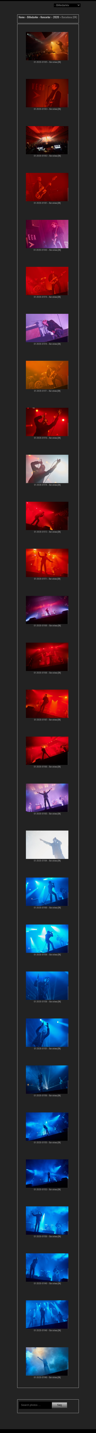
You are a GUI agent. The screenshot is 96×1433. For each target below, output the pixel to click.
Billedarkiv (32, 17)
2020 (56, 17)
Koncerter (46, 17)
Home (22, 17)
